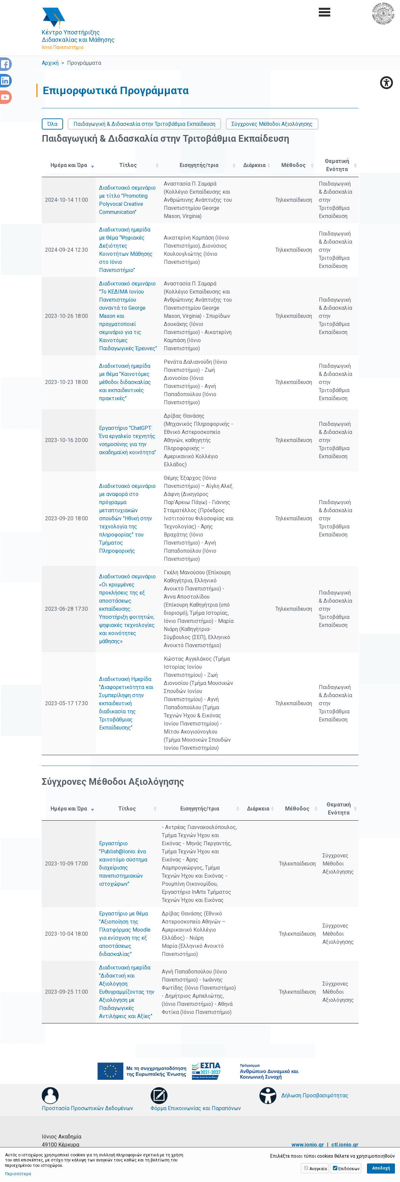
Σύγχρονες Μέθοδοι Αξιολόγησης (272, 124)
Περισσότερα (18, 1174)
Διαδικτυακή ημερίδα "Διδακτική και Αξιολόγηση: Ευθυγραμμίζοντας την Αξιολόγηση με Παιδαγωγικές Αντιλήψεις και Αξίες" (126, 991)
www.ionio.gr (307, 1145)
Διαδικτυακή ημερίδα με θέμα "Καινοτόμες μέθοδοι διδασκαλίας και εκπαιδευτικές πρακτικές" (125, 382)
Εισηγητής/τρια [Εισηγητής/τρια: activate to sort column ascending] (199, 165)
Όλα (52, 124)
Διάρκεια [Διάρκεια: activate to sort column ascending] (254, 165)
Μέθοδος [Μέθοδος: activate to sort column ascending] (293, 165)
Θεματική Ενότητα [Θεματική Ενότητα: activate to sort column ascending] (337, 165)
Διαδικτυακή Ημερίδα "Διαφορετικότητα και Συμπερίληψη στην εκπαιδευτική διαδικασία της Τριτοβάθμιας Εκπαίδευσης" (126, 703)
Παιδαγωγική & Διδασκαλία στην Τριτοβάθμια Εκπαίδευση (144, 124)
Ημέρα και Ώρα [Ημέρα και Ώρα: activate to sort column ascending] (69, 165)
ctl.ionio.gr (345, 1145)
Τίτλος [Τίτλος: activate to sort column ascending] (128, 165)
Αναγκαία (318, 1168)
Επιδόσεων (349, 1168)
